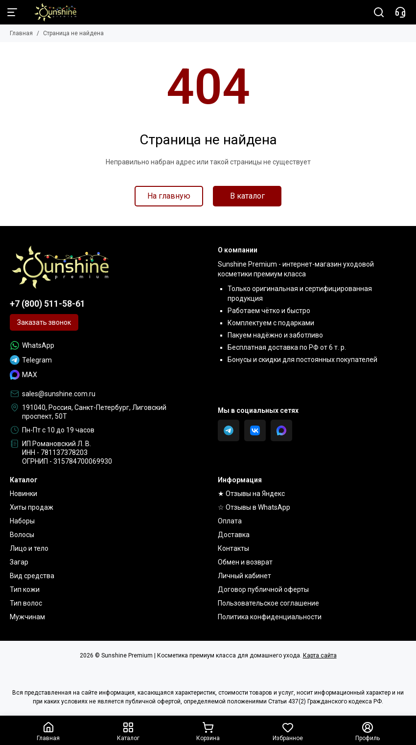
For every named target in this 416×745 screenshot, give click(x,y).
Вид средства (32, 576)
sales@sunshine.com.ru (58, 394)
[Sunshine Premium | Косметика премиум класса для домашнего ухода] (50, 12)
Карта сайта (320, 655)
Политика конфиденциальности (270, 617)
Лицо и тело (29, 548)
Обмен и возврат (245, 562)
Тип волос (26, 603)
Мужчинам (27, 617)
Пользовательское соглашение (268, 603)
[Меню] (12, 12)
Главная (21, 33)
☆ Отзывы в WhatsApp (254, 507)
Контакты (233, 548)
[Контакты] (400, 12)
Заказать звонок (44, 322)
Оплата (230, 521)
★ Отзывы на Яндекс (251, 493)
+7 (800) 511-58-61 (47, 303)
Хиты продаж (31, 507)
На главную (168, 196)
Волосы (22, 535)
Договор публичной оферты (263, 589)
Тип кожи (25, 589)
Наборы (22, 521)
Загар (19, 562)
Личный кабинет (244, 576)
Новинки (23, 493)
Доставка (234, 535)
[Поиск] (379, 12)
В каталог (247, 196)
